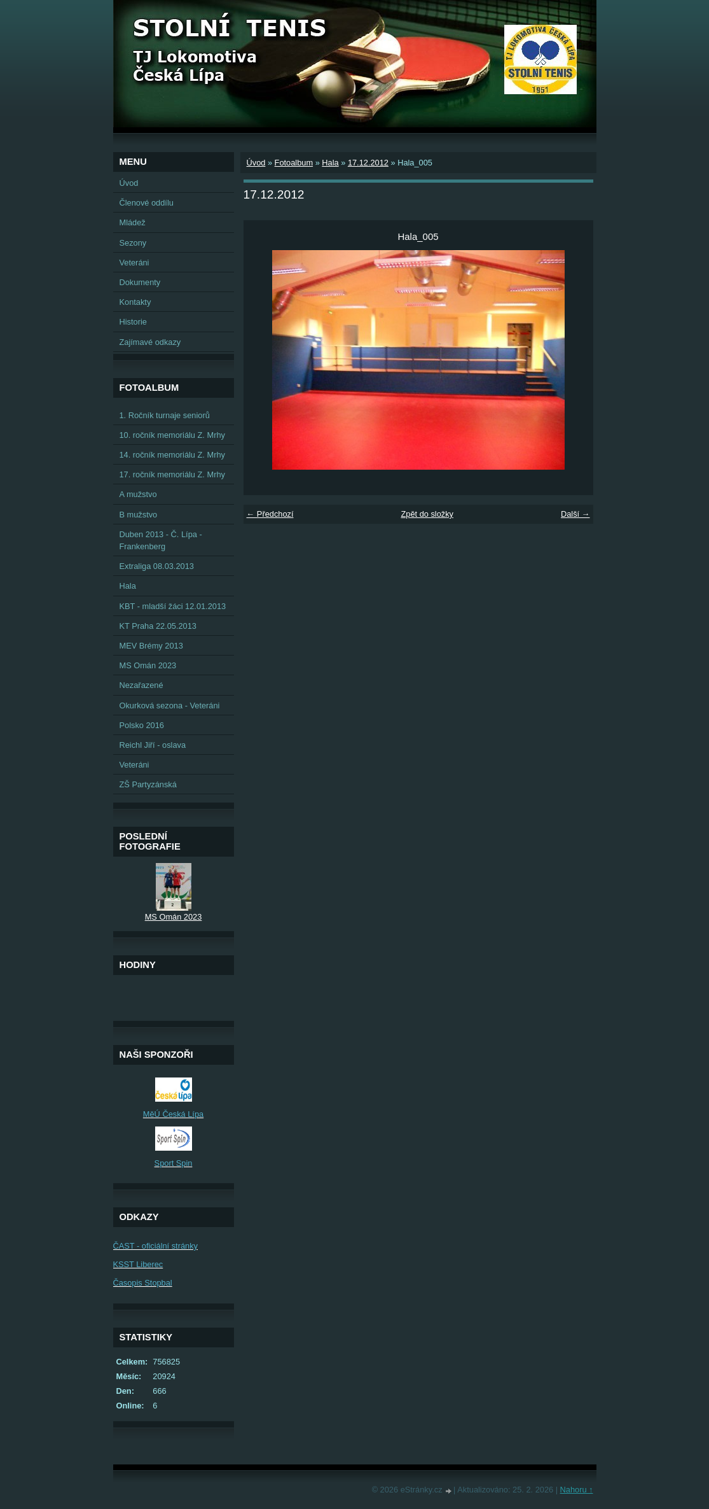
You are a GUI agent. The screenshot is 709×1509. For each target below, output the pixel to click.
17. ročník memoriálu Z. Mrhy (172, 474)
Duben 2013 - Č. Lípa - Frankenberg (161, 540)
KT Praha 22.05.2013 (158, 626)
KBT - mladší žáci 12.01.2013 (173, 606)
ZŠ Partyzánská (148, 784)
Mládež (133, 222)
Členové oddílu (147, 202)
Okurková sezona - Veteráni (170, 705)
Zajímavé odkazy (150, 342)
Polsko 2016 (142, 725)
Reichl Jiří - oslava (153, 745)
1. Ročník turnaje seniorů (165, 415)
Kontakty (135, 302)
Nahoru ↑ (576, 1489)
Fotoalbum (294, 162)
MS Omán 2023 (148, 665)
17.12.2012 (368, 162)
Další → (575, 514)
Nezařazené (141, 685)
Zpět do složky (427, 514)
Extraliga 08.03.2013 (157, 566)
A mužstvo (138, 494)
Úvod (256, 162)
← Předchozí (270, 514)
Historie (133, 321)
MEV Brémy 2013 (151, 645)
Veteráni (134, 262)
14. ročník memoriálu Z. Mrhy (172, 455)
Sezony (133, 243)
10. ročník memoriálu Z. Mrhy (172, 435)
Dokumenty (140, 282)
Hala (330, 162)
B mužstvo (139, 514)
